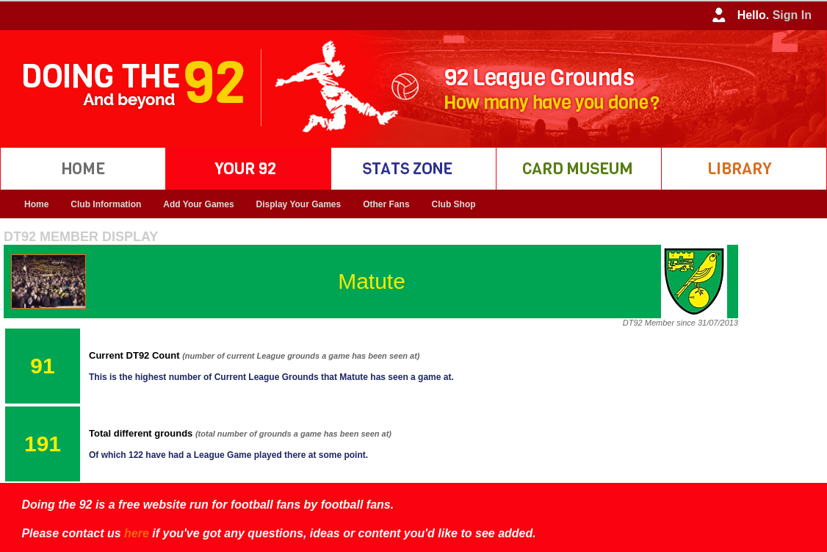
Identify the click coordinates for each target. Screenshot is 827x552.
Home (36, 204)
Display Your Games (299, 204)
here (136, 533)
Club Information (106, 204)
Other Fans (386, 204)
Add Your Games (198, 204)
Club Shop (454, 204)
